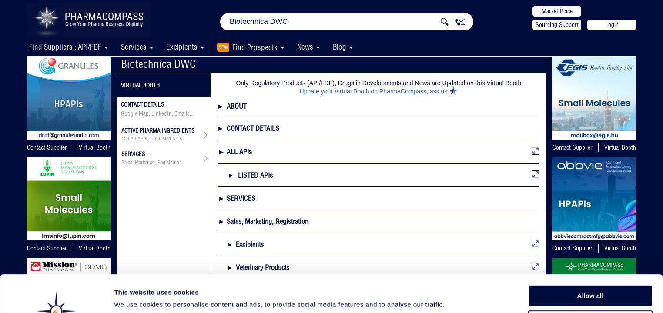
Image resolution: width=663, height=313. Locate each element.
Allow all (590, 260)
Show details (456, 296)
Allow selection (590, 280)
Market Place (557, 11)
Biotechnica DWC (158, 63)
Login (612, 25)
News (305, 46)
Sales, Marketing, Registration (151, 163)
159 (125, 139)
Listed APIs (170, 139)
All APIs (139, 139)
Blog (339, 46)
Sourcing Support (557, 25)
